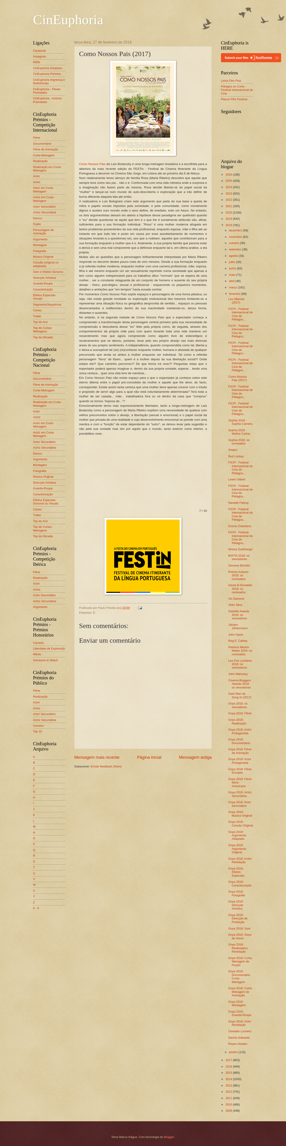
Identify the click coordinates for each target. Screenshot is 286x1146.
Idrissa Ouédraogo (240, 549)
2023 (229, 193)
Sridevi (232, 450)
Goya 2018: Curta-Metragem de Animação (240, 991)
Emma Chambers (239, 526)
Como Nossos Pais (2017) (237, 378)
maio (232, 274)
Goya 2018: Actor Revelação (239, 1023)
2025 (229, 180)
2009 (229, 1110)
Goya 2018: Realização (237, 721)
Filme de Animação (45, 149)
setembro (235, 249)
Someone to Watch (45, 660)
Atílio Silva (235, 605)
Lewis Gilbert (236, 479)
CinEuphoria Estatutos (47, 68)
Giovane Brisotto (239, 565)
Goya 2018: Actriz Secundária (240, 794)
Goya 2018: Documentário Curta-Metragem (239, 976)
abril (232, 281)
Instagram (39, 56)
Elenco (37, 218)
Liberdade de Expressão (49, 648)
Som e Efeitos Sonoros (48, 272)
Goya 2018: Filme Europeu (240, 770)
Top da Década (43, 337)
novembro (236, 236)
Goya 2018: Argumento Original (237, 848)
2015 (229, 1072)
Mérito (37, 654)
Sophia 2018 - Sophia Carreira (240, 422)
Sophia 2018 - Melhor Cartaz (239, 431)
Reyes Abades (237, 1044)
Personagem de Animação (43, 231)
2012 (229, 1091)
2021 (229, 206)
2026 (229, 174)
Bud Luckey (236, 456)
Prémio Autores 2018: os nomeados (238, 575)
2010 (229, 1104)
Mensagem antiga (195, 757)
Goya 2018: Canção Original (240, 823)
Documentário (42, 143)
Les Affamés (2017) (236, 300)
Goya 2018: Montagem (237, 1003)
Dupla (37, 224)
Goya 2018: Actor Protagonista (239, 760)
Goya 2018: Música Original (240, 813)
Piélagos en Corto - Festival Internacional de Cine (237, 90)
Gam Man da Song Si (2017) (239, 695)
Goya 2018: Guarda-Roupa (239, 1013)
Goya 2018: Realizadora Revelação (238, 948)
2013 (229, 1085)
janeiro (234, 1052)
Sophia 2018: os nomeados (239, 441)
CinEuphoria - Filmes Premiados (46, 90)
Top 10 (37, 731)
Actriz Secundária (44, 212)
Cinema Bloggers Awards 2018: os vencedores (239, 684)
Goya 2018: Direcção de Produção (238, 918)
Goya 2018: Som (239, 928)
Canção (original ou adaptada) (46, 264)
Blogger (169, 1137)
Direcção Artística (44, 277)
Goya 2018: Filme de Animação (240, 751)
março (233, 287)
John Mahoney (238, 674)
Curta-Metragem (44, 155)
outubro (234, 243)
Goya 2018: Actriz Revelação (240, 860)
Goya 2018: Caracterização (240, 883)
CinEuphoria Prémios (47, 74)
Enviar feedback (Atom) (106, 766)
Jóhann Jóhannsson (238, 626)
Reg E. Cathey (238, 640)
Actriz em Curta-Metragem (43, 198)
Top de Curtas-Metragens (42, 329)
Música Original (43, 256)
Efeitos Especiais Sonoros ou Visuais (45, 501)
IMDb (36, 62)
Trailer (37, 316)
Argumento (40, 239)
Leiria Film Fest (231, 80)
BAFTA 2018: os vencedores (239, 557)
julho (232, 262)
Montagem (40, 245)
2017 (229, 1060)
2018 (229, 225)
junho (233, 268)
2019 (229, 218)
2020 (229, 212)
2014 (229, 1079)
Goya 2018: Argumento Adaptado (237, 835)
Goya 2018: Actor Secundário (239, 803)
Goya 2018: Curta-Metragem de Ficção (240, 961)
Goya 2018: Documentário (239, 741)
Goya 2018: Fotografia (236, 893)
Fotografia (39, 251)
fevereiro (235, 293)
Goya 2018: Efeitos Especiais (236, 872)
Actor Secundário (44, 206)
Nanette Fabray (238, 502)
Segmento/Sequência (47, 304)
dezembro (236, 230)
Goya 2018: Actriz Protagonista (240, 731)
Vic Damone (236, 598)
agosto (234, 255)
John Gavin (235, 634)
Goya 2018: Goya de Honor (239, 936)
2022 (229, 199)
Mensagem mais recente (96, 757)
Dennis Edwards (239, 1037)
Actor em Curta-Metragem (43, 189)
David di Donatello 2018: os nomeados (240, 588)
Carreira (38, 643)
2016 (229, 1066)
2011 (229, 1098)
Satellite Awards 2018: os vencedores (238, 615)
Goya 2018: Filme (240, 713)
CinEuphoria (68, 19)
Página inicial (149, 757)
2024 (229, 187)
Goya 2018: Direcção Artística (236, 905)
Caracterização (43, 289)
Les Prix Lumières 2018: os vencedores (240, 664)
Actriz (36, 182)
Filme (36, 137)
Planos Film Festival (234, 99)
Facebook (39, 50)
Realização (40, 161)
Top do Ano (40, 322)
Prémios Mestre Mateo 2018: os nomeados (240, 650)
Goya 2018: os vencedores (238, 705)
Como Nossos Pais (92, 164)
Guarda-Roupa (42, 283)
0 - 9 (36, 908)
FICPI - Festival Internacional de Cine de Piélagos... (240, 314)
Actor (36, 176)
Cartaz (37, 310)
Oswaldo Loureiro (239, 1031)
